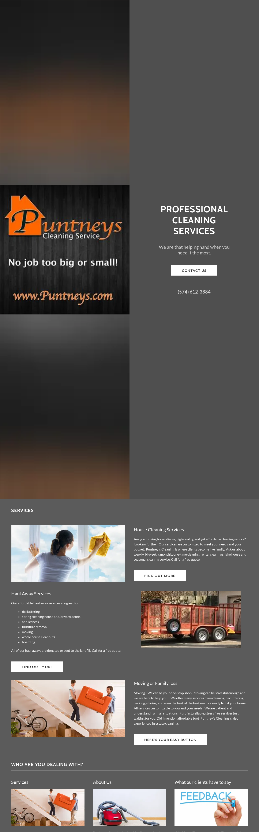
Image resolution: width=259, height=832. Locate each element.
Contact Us (194, 270)
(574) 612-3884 (194, 292)
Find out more (159, 576)
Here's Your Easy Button (170, 740)
